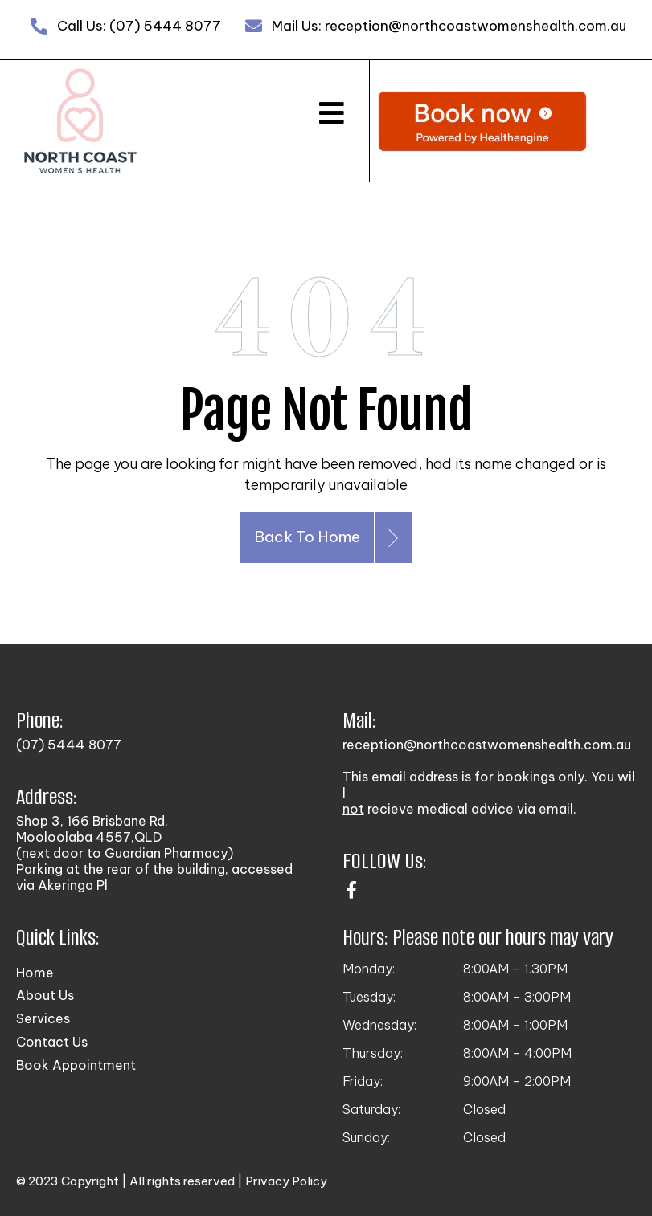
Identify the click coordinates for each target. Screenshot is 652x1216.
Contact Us (52, 1042)
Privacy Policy (286, 1181)
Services (43, 1018)
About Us (45, 995)
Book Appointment (76, 1065)
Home (35, 973)
